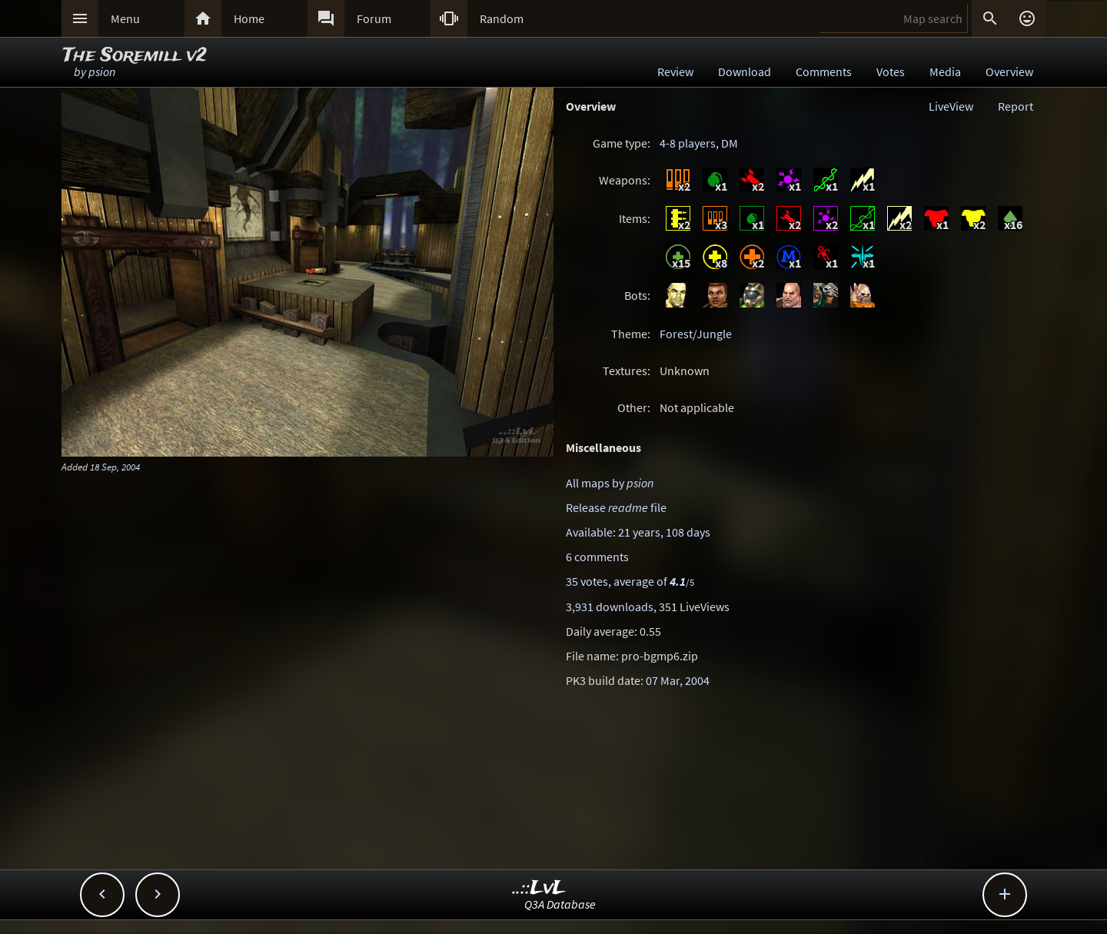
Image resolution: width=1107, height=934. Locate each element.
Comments (824, 71)
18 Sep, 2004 (115, 466)
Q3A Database (560, 904)
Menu (125, 18)
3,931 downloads (609, 606)
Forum (374, 18)
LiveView (951, 106)
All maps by (609, 482)
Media (945, 71)
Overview (1009, 71)
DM (729, 143)
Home (249, 18)
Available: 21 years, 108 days (638, 532)
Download (744, 71)
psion (101, 71)
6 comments (597, 556)
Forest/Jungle (696, 333)
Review (675, 71)
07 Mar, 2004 (678, 680)
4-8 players (688, 143)
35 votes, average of (630, 581)
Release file (616, 507)
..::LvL (539, 888)
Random (502, 18)
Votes (890, 71)
